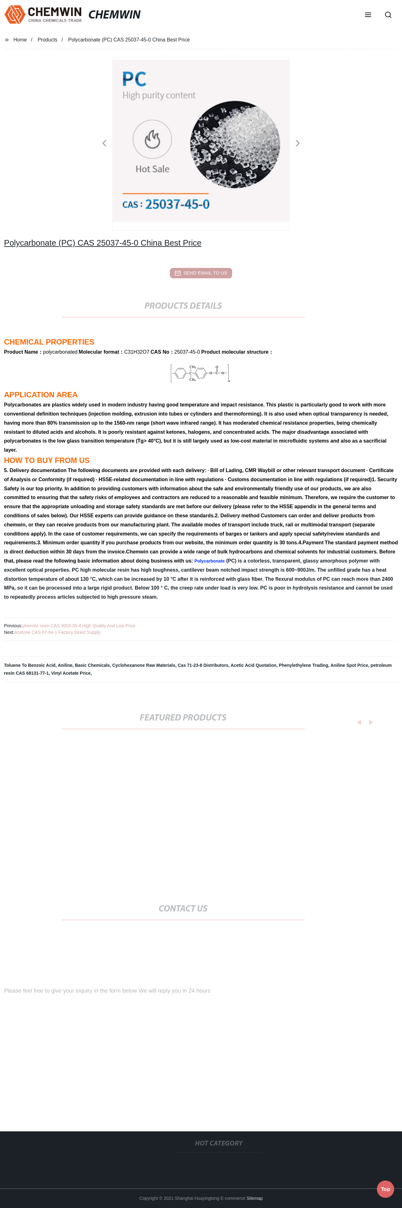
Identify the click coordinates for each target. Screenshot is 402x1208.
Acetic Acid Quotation (253, 665)
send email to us (201, 273)
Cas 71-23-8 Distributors (203, 665)
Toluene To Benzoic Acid (30, 665)
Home (20, 39)
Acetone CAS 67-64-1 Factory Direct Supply (57, 632)
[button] (368, 15)
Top (385, 1189)
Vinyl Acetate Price (70, 673)
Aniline (65, 665)
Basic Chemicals (92, 665)
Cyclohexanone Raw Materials (143, 665)
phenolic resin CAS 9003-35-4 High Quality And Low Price (78, 625)
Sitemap (255, 1198)
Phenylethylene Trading (303, 665)
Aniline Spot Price (349, 665)
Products (47, 39)
